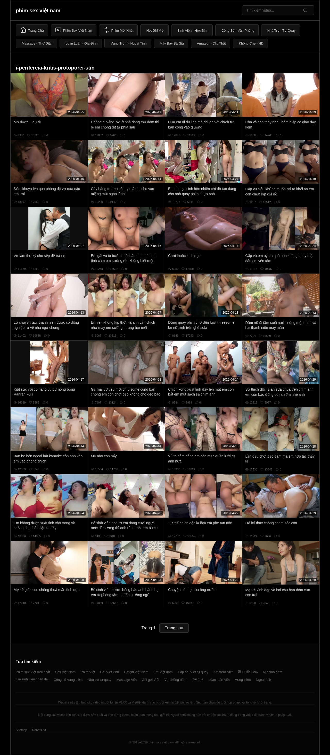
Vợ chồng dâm (175, 680)
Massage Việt (127, 680)
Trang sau (174, 628)
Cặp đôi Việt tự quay (193, 672)
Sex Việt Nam (65, 672)
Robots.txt (39, 730)
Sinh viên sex (248, 671)
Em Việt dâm (163, 672)
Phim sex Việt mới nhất (33, 672)
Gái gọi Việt (150, 680)
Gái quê (197, 679)
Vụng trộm (243, 680)
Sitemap (21, 730)
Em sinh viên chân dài (32, 679)
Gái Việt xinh (109, 672)
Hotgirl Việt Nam (136, 672)
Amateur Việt (223, 672)
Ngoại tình (263, 680)
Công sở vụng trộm (68, 680)
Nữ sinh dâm (272, 672)
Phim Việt (88, 672)
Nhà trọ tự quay (99, 680)
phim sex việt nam (38, 10)
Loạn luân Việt (219, 680)
